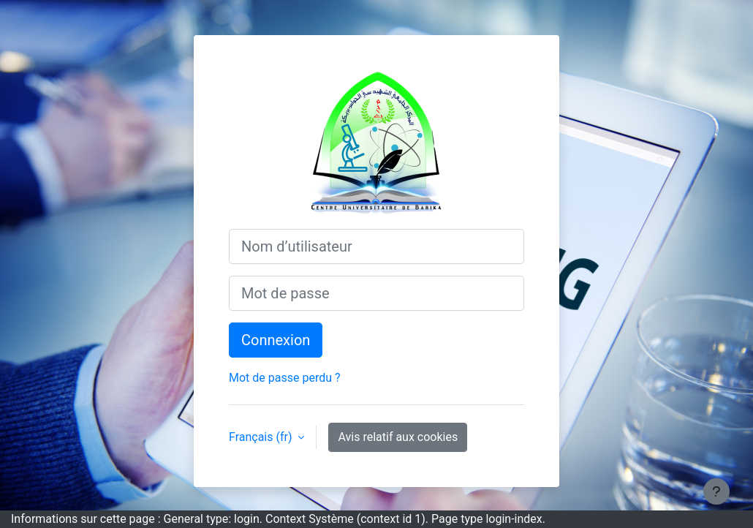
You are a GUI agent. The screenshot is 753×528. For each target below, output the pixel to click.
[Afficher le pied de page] (716, 491)
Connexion (275, 340)
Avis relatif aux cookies (398, 437)
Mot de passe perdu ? (285, 378)
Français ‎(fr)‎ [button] (262, 437)
